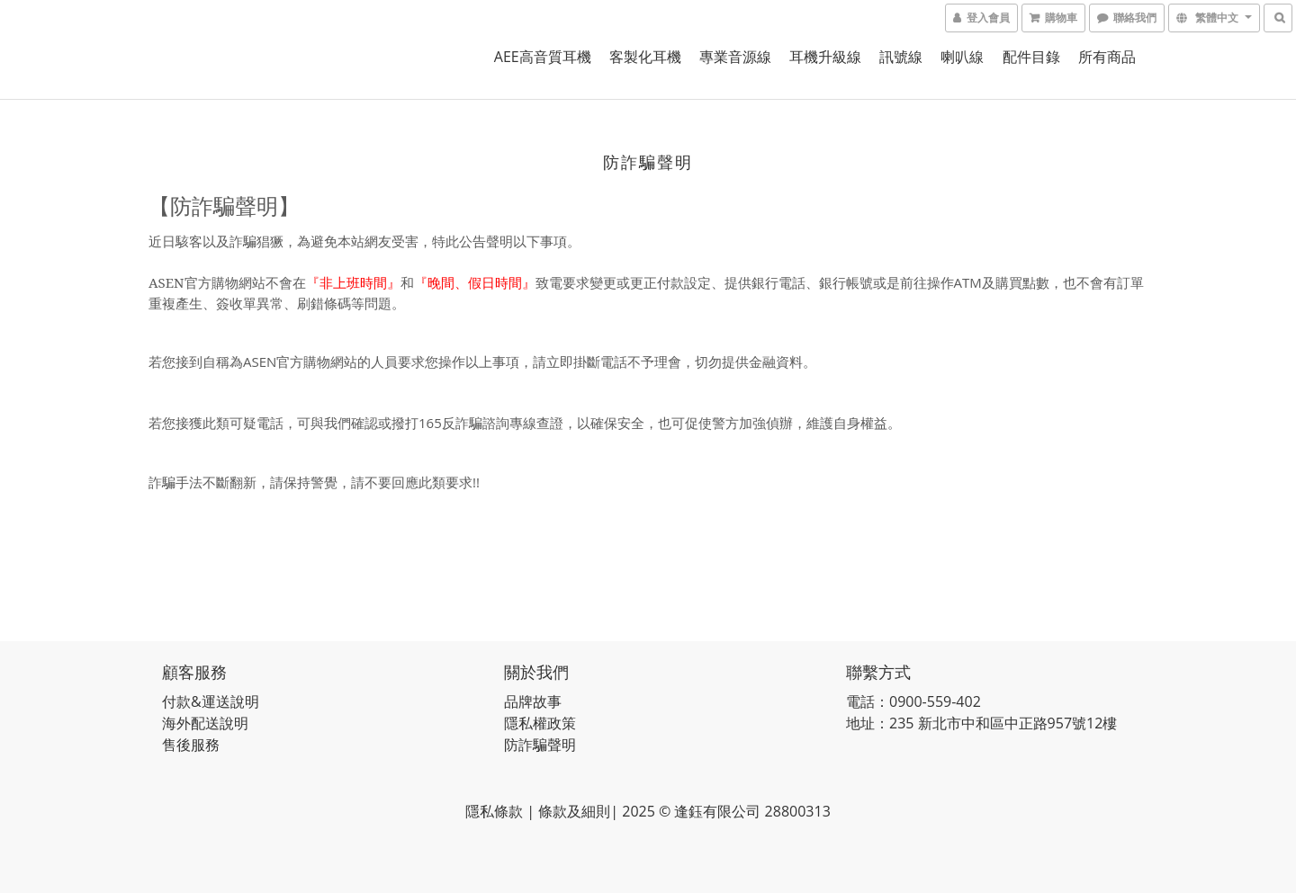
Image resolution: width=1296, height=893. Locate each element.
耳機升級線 (825, 57)
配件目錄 (1031, 57)
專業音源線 (735, 57)
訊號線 (900, 57)
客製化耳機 (645, 57)
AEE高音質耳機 (542, 57)
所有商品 (1107, 57)
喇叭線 (962, 57)
